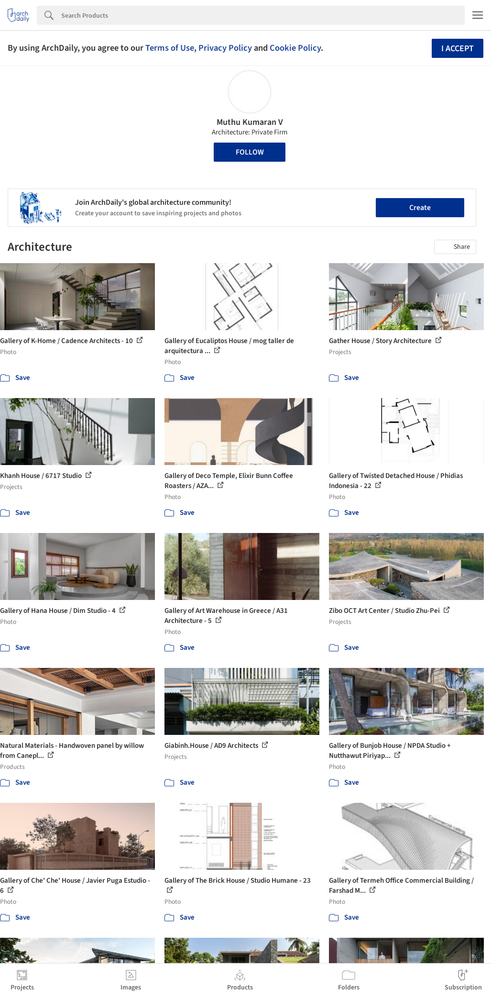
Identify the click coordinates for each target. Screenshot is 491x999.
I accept (457, 49)
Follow (250, 152)
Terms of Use (169, 48)
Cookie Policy (295, 48)
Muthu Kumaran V (250, 122)
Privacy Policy (225, 48)
